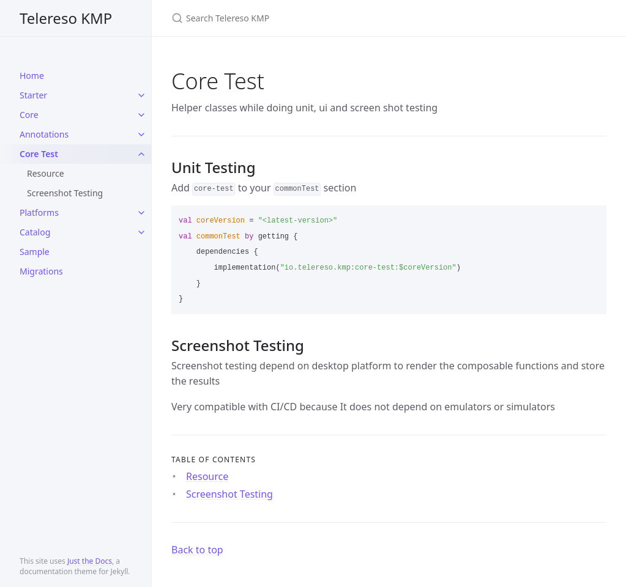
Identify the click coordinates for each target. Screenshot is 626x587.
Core (29, 114)
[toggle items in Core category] (141, 115)
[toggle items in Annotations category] (141, 134)
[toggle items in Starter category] (141, 95)
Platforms (39, 212)
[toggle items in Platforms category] (141, 213)
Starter (33, 95)
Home (32, 75)
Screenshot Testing (65, 193)
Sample (35, 251)
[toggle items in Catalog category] (141, 232)
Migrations (41, 271)
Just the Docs (89, 561)
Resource (45, 173)
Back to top (197, 549)
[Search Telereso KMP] (316, 18)
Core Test (39, 154)
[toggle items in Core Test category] (141, 154)
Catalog (35, 232)
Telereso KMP (66, 18)
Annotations (44, 134)
